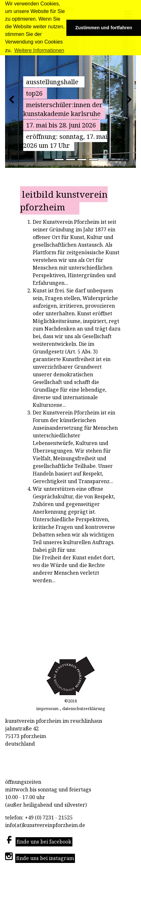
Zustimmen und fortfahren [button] (103, 27)
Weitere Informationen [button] (39, 50)
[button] (11, 99)
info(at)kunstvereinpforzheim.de (45, 825)
